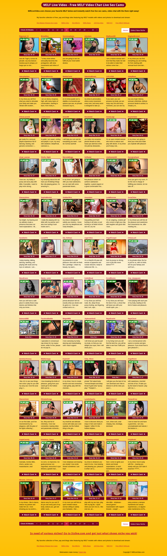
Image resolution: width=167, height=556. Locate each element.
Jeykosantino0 (89, 319)
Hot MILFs (76, 23)
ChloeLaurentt (24, 117)
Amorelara (88, 197)
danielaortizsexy (25, 359)
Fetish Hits (82, 552)
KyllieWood (88, 278)
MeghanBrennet (134, 36)
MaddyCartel (67, 76)
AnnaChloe (132, 197)
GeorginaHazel (133, 157)
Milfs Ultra (65, 23)
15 (71, 30)
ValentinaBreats (90, 76)
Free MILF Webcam (122, 23)
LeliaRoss (66, 440)
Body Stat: (29, 54)
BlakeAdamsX (111, 399)
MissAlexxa (45, 480)
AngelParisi (132, 359)
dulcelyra (87, 36)
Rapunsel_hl (24, 36)
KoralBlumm (110, 278)
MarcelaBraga (68, 157)
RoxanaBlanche (47, 76)
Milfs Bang (87, 23)
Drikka (86, 480)
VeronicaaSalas (68, 36)
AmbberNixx (67, 197)
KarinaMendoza (68, 480)
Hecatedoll (88, 117)
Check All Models (27, 30)
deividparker (110, 359)
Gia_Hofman (67, 238)
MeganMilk (67, 319)
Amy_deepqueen (134, 278)
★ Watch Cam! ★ (29, 71)
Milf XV (109, 23)
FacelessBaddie (47, 319)
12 (57, 30)
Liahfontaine (45, 117)
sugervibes (88, 238)
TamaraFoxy (132, 399)
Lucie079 (44, 238)
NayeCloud (132, 319)
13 (62, 30)
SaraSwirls (23, 238)
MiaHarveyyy (45, 359)
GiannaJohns (24, 197)
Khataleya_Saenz (47, 440)
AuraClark (66, 399)
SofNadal (87, 157)
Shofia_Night (46, 157)
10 (48, 30)
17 (80, 30)
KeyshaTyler (132, 117)
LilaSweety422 (111, 157)
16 (75, 30)
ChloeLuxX (132, 238)
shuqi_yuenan (24, 157)
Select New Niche (139, 30)
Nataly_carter (46, 278)
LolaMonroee (111, 197)
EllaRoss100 (110, 36)
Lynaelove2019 (68, 278)
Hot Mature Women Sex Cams (47, 23)
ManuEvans (23, 278)
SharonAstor (24, 399)
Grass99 (66, 117)
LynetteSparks (89, 399)
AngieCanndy (24, 440)
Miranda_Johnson (26, 480)
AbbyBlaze (132, 76)
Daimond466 (24, 319)
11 (53, 30)
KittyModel (132, 440)
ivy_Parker (88, 440)
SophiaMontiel (46, 197)
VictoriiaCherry (111, 480)
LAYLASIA (110, 76)
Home (125, 30)
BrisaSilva (45, 36)
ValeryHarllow (24, 76)
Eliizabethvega (46, 399)
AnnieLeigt (110, 117)
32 (93, 30)
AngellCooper (111, 238)
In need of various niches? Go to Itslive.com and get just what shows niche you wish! (83, 533)
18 (84, 30)
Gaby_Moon (88, 359)
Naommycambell (112, 440)
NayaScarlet (110, 319)
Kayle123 (66, 359)
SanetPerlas (132, 480)
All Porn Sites (98, 23)
